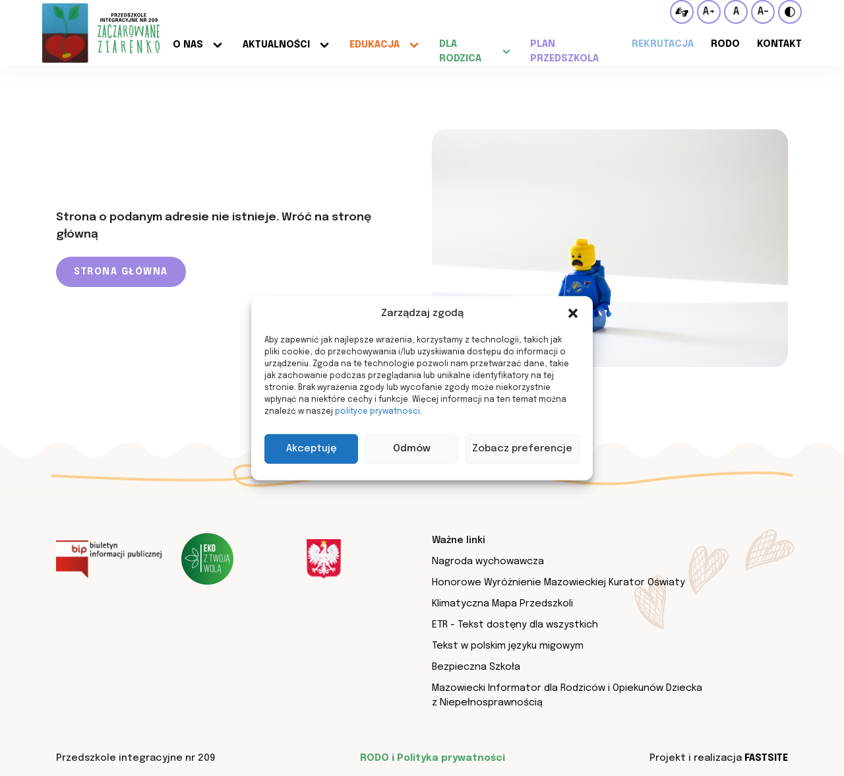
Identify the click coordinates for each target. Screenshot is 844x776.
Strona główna (121, 271)
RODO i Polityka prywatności (432, 758)
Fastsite (766, 758)
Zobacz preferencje (522, 448)
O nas (188, 44)
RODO (725, 44)
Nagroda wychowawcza (488, 561)
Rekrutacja (663, 44)
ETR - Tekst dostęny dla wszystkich (515, 625)
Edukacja (374, 44)
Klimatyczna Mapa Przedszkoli (502, 603)
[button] (573, 313)
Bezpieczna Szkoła (476, 667)
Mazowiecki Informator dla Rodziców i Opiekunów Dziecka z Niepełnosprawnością (567, 695)
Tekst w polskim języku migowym (508, 646)
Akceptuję (311, 448)
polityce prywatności (377, 411)
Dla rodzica (460, 51)
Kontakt (779, 44)
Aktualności (276, 44)
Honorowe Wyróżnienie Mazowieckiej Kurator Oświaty (558, 582)
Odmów (412, 448)
